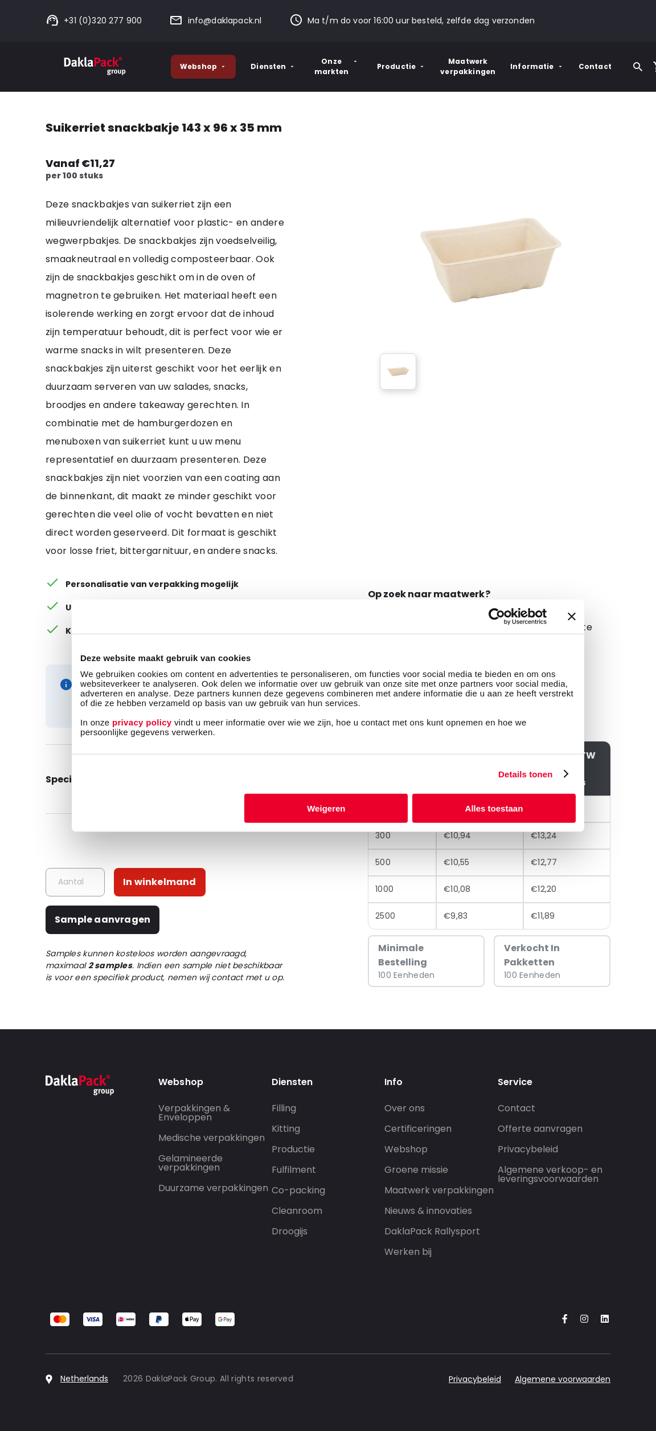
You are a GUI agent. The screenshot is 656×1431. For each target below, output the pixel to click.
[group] (398, 371)
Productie (401, 66)
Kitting (286, 1128)
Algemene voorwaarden (562, 1379)
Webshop (203, 66)
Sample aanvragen (102, 919)
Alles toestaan (494, 808)
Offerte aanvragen (540, 1128)
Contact (595, 66)
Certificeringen (418, 1128)
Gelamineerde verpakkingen (190, 1163)
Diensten (273, 66)
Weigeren (326, 808)
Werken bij (408, 1251)
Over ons (404, 1108)
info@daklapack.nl (215, 20)
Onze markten (336, 66)
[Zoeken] (638, 66)
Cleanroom (297, 1210)
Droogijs (290, 1231)
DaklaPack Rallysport (432, 1231)
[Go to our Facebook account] (563, 1319)
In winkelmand (159, 881)
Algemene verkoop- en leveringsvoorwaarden (550, 1174)
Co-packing (298, 1190)
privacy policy (140, 722)
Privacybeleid (528, 1149)
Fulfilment (294, 1169)
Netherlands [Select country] (84, 1378)
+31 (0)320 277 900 (94, 20)
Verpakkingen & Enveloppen (194, 1113)
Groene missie (416, 1169)
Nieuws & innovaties (428, 1210)
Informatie (537, 66)
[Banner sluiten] (572, 616)
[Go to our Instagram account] (582, 1319)
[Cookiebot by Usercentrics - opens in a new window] (497, 616)
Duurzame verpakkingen (213, 1187)
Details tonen (525, 773)
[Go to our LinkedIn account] (601, 1319)
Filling (284, 1108)
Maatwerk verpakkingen (467, 66)
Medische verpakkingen (211, 1137)
